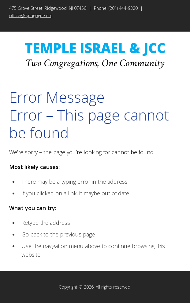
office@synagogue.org (30, 15)
